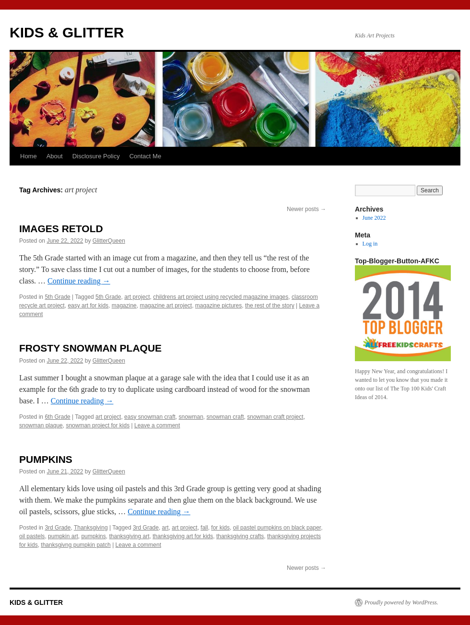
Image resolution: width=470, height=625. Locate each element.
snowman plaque (41, 425)
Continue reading (78, 281)
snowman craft (225, 416)
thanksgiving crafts (240, 536)
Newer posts (306, 209)
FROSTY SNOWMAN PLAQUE (90, 348)
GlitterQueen (109, 240)
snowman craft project (275, 416)
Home (28, 156)
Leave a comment (157, 425)
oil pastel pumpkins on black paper (277, 527)
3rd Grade (57, 527)
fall (204, 527)
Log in (370, 243)
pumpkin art (63, 536)
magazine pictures (218, 305)
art (165, 527)
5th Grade (57, 297)
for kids (220, 527)
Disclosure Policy (96, 156)
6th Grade (57, 416)
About (55, 156)
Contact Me (145, 156)
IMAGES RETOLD (61, 228)
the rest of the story (269, 305)
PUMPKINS (45, 459)
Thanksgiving (91, 527)
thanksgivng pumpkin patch (75, 545)
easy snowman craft (150, 416)
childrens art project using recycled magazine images (220, 297)
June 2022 (374, 217)
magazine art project (166, 305)
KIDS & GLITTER (67, 32)
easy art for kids (88, 305)
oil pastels (32, 536)
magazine (124, 305)
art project (137, 297)
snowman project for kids (97, 425)
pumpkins (93, 536)
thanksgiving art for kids (183, 536)
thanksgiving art (129, 536)
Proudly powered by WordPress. (401, 602)
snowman (191, 416)
